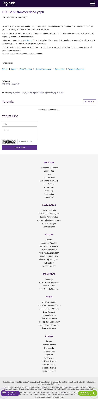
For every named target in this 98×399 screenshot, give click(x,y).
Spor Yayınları (26, 69)
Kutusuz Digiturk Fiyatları (49, 260)
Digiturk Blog (49, 171)
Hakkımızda (49, 348)
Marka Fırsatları (49, 227)
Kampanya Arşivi (49, 223)
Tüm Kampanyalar (49, 210)
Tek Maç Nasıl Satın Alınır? (49, 322)
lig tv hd (28, 92)
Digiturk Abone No (49, 315)
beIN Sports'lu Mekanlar (49, 289)
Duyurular (49, 355)
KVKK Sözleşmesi (49, 365)
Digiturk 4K (49, 197)
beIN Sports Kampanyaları (49, 214)
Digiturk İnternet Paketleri (49, 246)
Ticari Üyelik (49, 358)
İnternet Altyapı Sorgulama (49, 325)
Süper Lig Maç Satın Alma (49, 282)
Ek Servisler (49, 187)
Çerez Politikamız (49, 368)
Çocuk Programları (43, 69)
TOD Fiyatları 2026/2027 (49, 253)
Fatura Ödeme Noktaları (49, 309)
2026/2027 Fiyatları (49, 250)
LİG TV (28, 40)
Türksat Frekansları (49, 319)
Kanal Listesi (49, 194)
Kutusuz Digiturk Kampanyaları (49, 220)
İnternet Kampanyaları (49, 217)
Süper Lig (49, 279)
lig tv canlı (49, 92)
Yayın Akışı (49, 191)
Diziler (14, 69)
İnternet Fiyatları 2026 (49, 256)
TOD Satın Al (49, 263)
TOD (49, 174)
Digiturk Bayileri (49, 351)
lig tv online (59, 92)
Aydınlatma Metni (49, 371)
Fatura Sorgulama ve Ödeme (49, 305)
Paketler (49, 240)
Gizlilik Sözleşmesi (49, 361)
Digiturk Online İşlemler (49, 168)
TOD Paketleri (49, 178)
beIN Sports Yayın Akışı (49, 181)
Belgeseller (60, 69)
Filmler (5, 69)
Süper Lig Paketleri (49, 243)
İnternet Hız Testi (49, 328)
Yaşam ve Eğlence (76, 69)
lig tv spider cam (17, 92)
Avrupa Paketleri (49, 266)
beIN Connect (49, 184)
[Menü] (92, 3)
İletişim (49, 341)
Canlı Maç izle (49, 286)
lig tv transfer (38, 92)
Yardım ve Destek (49, 302)
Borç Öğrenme (49, 312)
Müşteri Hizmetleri (49, 345)
